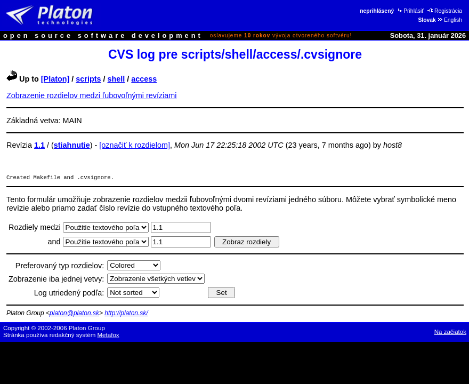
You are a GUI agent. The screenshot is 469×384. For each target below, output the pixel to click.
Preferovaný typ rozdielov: (59, 266)
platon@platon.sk (74, 314)
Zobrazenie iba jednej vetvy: (56, 280)
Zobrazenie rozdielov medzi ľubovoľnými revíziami (91, 95)
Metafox (108, 336)
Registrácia (444, 11)
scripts (88, 79)
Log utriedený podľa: (69, 294)
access (144, 79)
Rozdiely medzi (36, 228)
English (449, 20)
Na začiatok (450, 333)
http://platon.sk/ (126, 314)
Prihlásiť (410, 11)
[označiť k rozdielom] (134, 145)
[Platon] (55, 79)
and (55, 242)
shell (116, 79)
